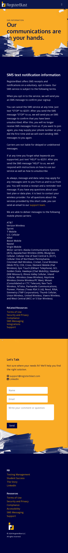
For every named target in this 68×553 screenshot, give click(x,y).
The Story (12, 481)
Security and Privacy (18, 314)
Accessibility (13, 508)
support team (37, 205)
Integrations (13, 324)
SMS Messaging (15, 321)
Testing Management (18, 474)
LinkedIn (13, 379)
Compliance (13, 318)
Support (11, 327)
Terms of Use (14, 311)
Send (12, 425)
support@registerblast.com (23, 376)
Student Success (16, 478)
